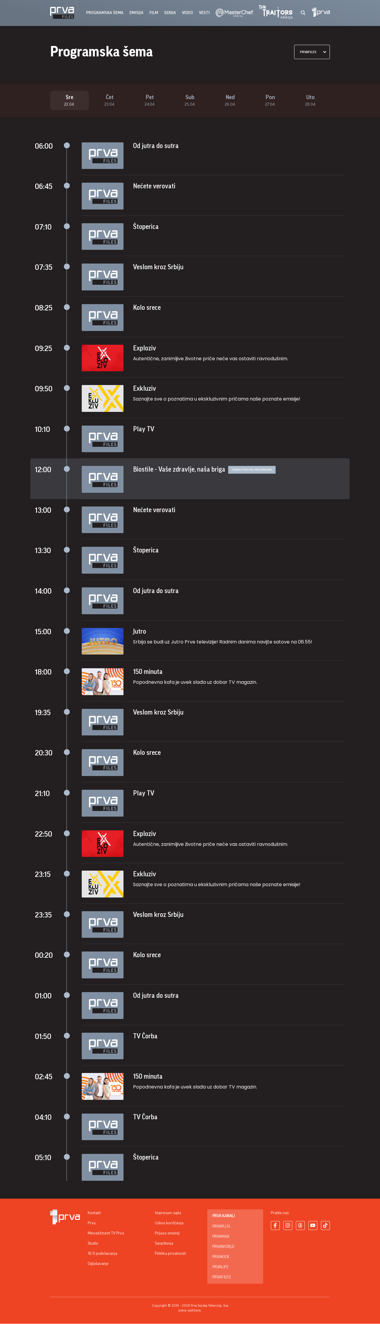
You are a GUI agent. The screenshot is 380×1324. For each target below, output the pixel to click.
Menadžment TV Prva (106, 1233)
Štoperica (146, 227)
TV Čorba (145, 1036)
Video (187, 13)
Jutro (139, 632)
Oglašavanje (98, 1264)
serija (170, 13)
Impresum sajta (168, 1213)
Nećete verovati (154, 186)
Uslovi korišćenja (169, 1223)
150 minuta (148, 672)
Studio (93, 1244)
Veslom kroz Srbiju (158, 267)
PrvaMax (220, 1237)
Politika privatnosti (170, 1254)
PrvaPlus (221, 1227)
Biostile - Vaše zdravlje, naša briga (179, 470)
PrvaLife (220, 1267)
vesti (204, 13)
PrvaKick (220, 1257)
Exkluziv (144, 389)
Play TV (143, 429)
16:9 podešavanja (102, 1254)
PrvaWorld (223, 1247)
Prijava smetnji (167, 1233)
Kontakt (94, 1213)
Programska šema (104, 13)
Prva (91, 1223)
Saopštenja (164, 1244)
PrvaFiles (221, 1277)
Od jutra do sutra (156, 146)
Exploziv (144, 348)
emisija (136, 13)
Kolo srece (147, 308)
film (153, 13)
